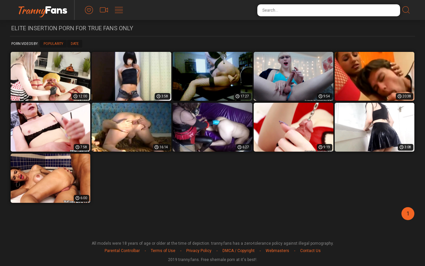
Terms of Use (163, 250)
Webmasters (277, 250)
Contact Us (310, 250)
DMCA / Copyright (238, 250)
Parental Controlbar (122, 250)
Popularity (53, 44)
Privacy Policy (199, 250)
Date (75, 44)
